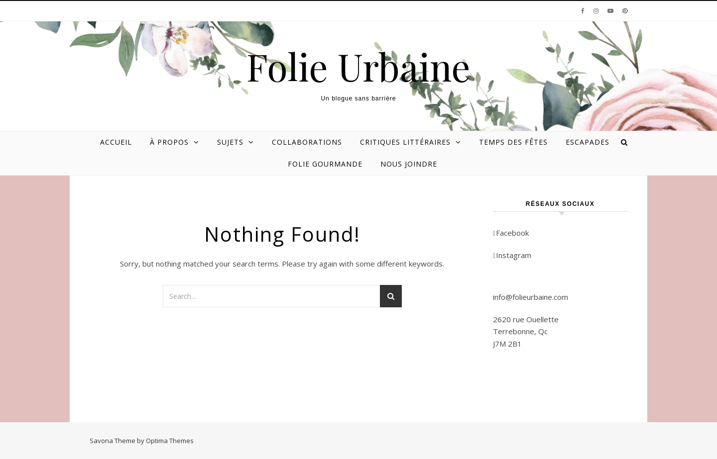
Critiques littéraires (405, 142)
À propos (169, 142)
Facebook (511, 233)
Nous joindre (408, 164)
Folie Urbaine (358, 66)
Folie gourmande (325, 164)
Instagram (512, 255)
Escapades (587, 142)
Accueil (116, 142)
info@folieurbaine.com (530, 297)
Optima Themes (170, 440)
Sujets (230, 142)
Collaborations (307, 142)
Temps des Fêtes (513, 142)
